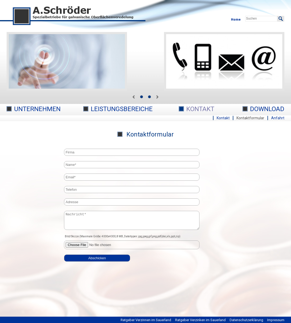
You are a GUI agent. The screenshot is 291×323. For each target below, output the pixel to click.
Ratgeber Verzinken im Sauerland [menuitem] (200, 320)
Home (236, 19)
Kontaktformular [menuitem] (250, 118)
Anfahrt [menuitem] (277, 118)
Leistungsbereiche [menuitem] (122, 109)
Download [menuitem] (267, 109)
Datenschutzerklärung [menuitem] (246, 320)
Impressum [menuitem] (275, 320)
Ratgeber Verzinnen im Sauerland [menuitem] (146, 320)
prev (133, 96)
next (157, 96)
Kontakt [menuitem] (200, 109)
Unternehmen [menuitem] (37, 109)
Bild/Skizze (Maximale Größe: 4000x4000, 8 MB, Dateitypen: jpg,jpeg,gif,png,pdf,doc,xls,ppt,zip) (122, 239)
